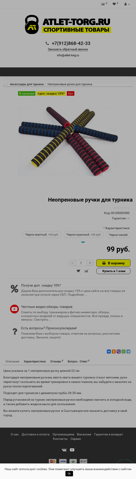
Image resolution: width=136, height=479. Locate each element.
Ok (69, 473)
